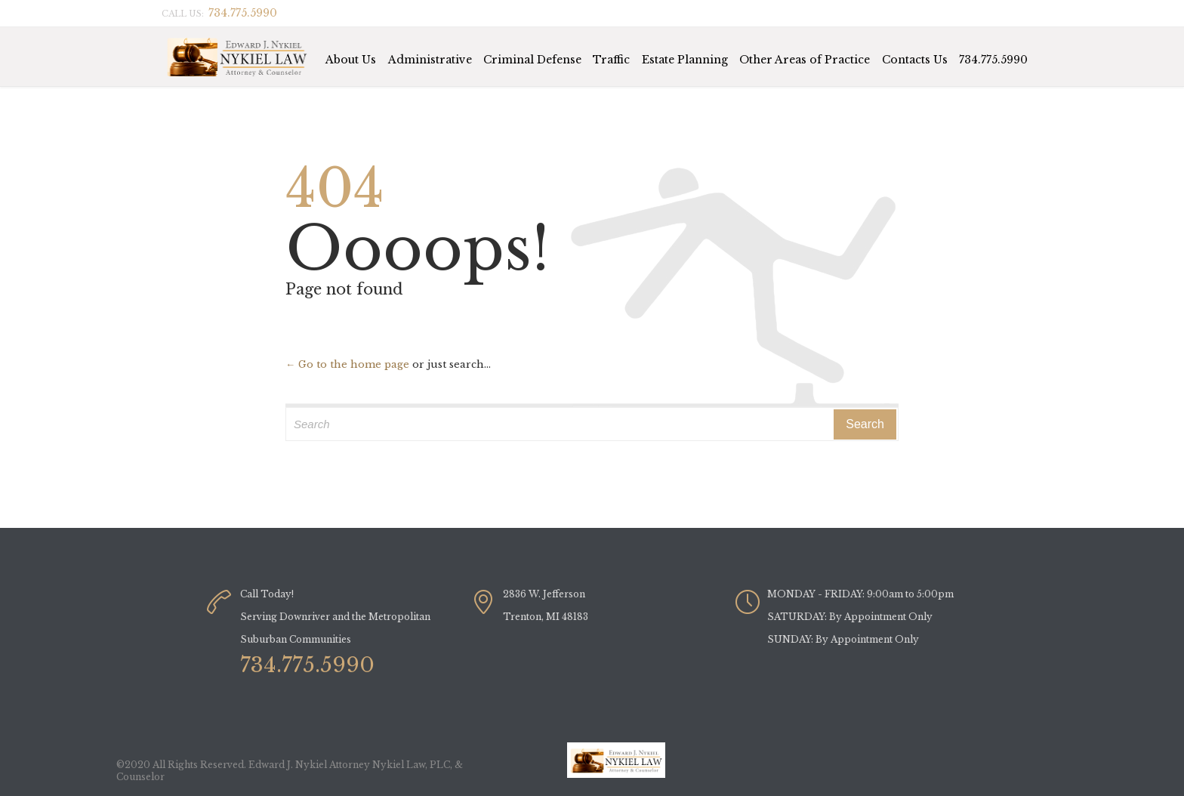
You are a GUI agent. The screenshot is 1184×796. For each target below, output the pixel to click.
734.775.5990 (993, 59)
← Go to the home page (347, 364)
